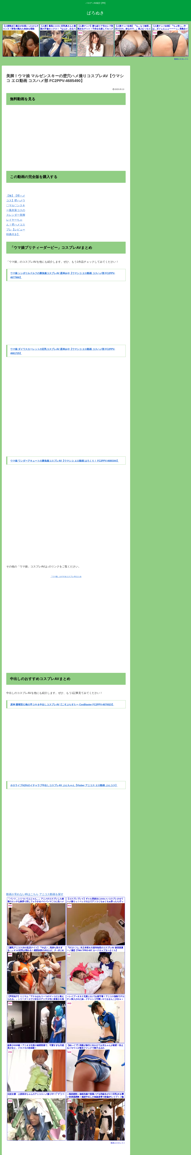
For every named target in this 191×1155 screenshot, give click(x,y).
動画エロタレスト (181, 59)
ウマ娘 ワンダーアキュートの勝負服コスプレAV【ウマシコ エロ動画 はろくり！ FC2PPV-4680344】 (64, 460)
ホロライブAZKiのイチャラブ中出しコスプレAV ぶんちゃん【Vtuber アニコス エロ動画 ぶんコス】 (64, 785)
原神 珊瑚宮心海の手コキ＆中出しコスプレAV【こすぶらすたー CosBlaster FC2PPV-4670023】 (62, 704)
